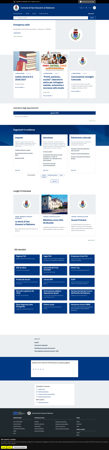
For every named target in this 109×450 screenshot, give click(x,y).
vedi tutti (54, 181)
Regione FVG (21, 256)
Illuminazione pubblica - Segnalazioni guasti (53, 292)
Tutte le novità (18, 36)
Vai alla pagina (20, 87)
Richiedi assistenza (43, 392)
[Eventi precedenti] (15, 113)
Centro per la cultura (54, 216)
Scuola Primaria (78, 220)
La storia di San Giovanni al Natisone (25, 223)
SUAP (73, 279)
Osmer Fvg (75, 267)
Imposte (19, 137)
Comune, (17, 216)
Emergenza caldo (21, 24)
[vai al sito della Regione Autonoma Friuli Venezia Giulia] (27, 2)
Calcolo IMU (48, 279)
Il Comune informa (19, 73)
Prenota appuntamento (44, 397)
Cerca (92, 18)
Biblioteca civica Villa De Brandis (53, 221)
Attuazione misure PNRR (80, 304)
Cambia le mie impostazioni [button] (20, 447)
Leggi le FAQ (41, 389)
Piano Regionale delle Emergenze (24, 305)
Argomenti (91, 14)
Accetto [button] (3, 447)
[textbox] (54, 369)
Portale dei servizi (23, 279)
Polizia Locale (49, 304)
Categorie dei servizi (39, 417)
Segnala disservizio (43, 402)
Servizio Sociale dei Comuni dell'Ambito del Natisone (81, 292)
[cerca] (94, 7)
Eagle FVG (47, 256)
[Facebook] (85, 8)
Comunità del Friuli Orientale (51, 268)
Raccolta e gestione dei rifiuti (25, 292)
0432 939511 (46, 394)
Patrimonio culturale (81, 137)
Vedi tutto (92, 121)
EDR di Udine (21, 267)
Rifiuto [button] (9, 447)
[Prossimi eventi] (94, 113)
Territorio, (46, 216)
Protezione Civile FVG (79, 256)
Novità (78, 417)
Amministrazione (17, 417)
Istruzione (48, 137)
